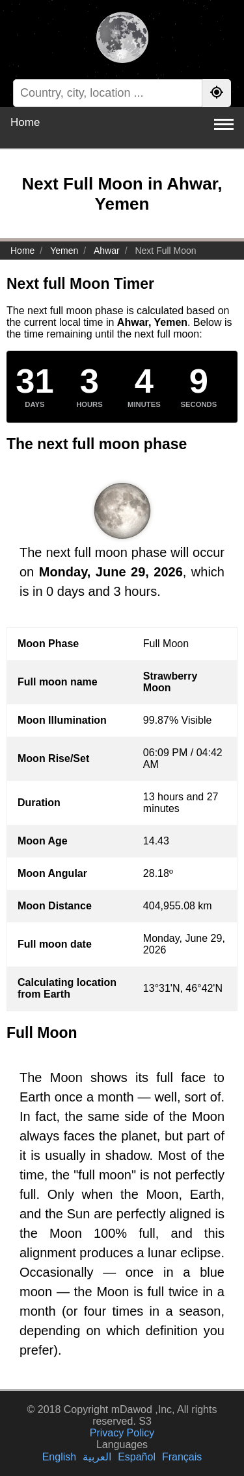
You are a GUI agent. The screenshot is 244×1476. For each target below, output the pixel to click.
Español (137, 1456)
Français (182, 1456)
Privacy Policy (122, 1432)
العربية (97, 1456)
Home (25, 122)
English (59, 1456)
